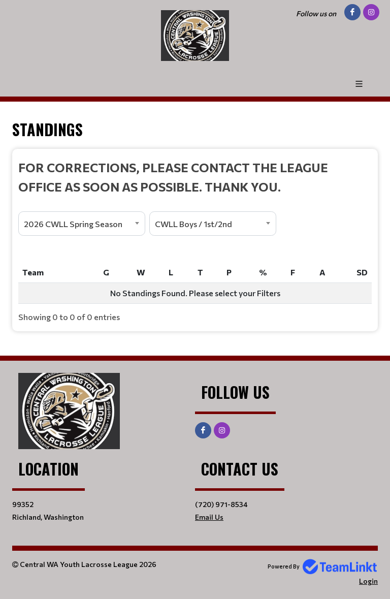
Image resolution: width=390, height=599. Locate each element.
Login (368, 581)
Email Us (209, 517)
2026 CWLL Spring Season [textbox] (73, 224)
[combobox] (81, 223)
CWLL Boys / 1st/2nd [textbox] (193, 224)
